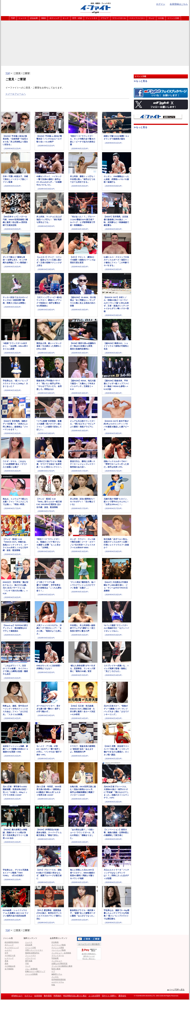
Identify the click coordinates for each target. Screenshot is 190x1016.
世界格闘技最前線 (58, 979)
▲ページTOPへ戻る (176, 989)
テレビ (151, 18)
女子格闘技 (9, 969)
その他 (161, 18)
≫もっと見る (140, 81)
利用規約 (57, 996)
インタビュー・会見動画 (61, 953)
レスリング (9, 958)
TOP (13, 18)
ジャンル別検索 (31, 974)
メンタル (55, 977)
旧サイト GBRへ (109, 996)
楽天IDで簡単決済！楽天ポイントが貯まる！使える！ (89, 953)
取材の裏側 (55, 969)
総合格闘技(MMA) (12, 942)
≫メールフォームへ (15, 94)
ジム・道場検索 (31, 969)
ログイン (160, 4)
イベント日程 (173, 18)
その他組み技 (10, 966)
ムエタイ (8, 950)
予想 (27, 963)
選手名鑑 (28, 961)
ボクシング (54, 18)
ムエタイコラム (57, 982)
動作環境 (48, 996)
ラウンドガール (119, 18)
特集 (53, 985)
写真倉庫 (55, 958)
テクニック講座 (57, 948)
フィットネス (91, 18)
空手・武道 (77, 18)
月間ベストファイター (34, 950)
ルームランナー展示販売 (89, 944)
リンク (27, 966)
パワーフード (30, 958)
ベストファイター (137, 18)
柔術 (6, 963)
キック (66, 18)
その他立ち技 (10, 955)
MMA (43, 18)
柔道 (6, 961)
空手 (6, 953)
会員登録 (38, 996)
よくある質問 (94, 996)
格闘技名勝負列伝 (32, 953)
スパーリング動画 (58, 945)
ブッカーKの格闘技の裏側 (61, 966)
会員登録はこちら (179, 4)
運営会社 (122, 996)
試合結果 (34, 18)
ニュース (22, 18)
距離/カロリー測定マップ (35, 971)
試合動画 (55, 942)
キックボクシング (12, 948)
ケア (53, 971)
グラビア (105, 18)
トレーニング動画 (58, 950)
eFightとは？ (17, 996)
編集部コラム (56, 974)
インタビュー (56, 961)
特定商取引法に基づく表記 (74, 996)
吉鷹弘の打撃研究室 (59, 963)
